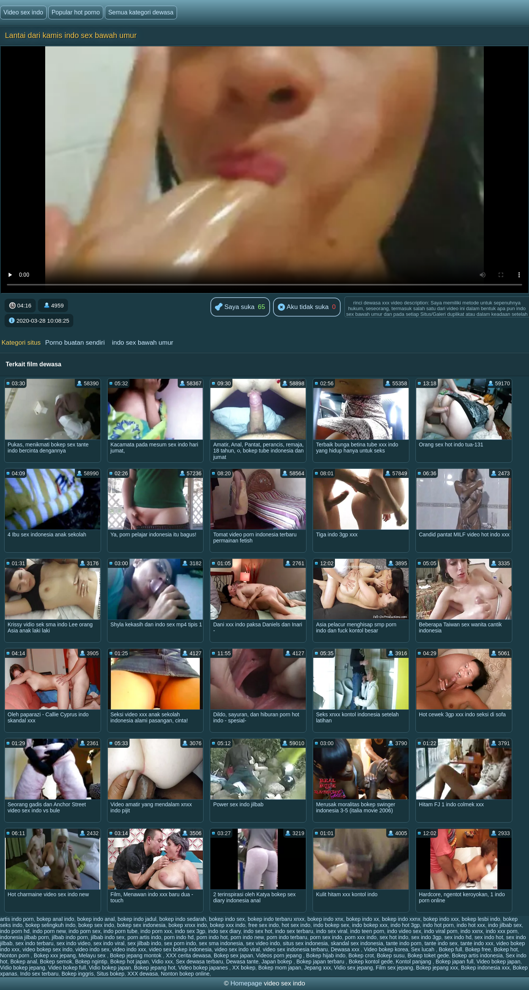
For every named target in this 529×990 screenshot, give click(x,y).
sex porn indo (180, 943)
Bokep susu (390, 955)
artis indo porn (17, 919)
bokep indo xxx (441, 919)
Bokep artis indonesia (477, 955)
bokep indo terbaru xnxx (276, 919)
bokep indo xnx (325, 919)
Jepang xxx (317, 968)
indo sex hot (257, 931)
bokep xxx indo (227, 925)
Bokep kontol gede (371, 961)
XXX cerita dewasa (188, 955)
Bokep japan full (455, 961)
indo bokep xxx (369, 925)
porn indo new (247, 937)
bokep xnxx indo (188, 925)
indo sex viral (331, 931)
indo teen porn (367, 931)
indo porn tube (120, 931)
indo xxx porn (501, 931)
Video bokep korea (386, 949)
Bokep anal (23, 961)
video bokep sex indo (47, 949)
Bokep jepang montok (136, 955)
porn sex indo (326, 937)
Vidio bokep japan (110, 968)
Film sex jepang (394, 968)
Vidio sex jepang (353, 968)
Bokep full (450, 949)
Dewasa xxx (346, 949)
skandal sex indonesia (357, 943)
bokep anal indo (55, 919)
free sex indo (263, 925)
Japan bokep (278, 961)
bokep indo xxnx (401, 919)
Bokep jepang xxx (437, 968)
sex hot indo (393, 937)
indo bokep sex (331, 925)
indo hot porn (438, 925)
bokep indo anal (96, 919)
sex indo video (74, 943)
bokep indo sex (227, 919)
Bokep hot (506, 949)
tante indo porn (403, 943)
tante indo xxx (477, 943)
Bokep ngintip (91, 961)
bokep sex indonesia (141, 925)
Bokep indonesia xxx (485, 968)
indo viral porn (441, 931)
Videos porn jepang (279, 955)
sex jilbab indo (144, 943)
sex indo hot (488, 937)
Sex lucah (423, 949)
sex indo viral (109, 943)
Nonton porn (15, 955)
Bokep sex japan (233, 955)
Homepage (246, 983)
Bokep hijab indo (326, 955)
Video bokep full (67, 968)
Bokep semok (56, 961)
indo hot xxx (471, 925)
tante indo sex (441, 943)
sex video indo (263, 943)
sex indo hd (458, 937)
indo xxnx (471, 931)
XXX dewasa (142, 974)
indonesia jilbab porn (24, 937)
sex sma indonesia (221, 943)
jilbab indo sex (108, 937)
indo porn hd (15, 931)
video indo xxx (129, 949)
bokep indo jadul (137, 919)
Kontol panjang (414, 961)
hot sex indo (296, 925)
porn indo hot (212, 937)
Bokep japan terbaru (321, 961)
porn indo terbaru (287, 937)
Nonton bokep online (185, 974)
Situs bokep (111, 974)
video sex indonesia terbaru (295, 949)
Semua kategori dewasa (141, 12)
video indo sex (92, 949)
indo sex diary (224, 931)
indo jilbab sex (505, 925)
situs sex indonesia (305, 943)
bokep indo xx (362, 919)
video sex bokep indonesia (180, 949)
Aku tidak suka (303, 307)
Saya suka (234, 307)
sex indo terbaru (34, 943)
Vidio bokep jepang (22, 968)
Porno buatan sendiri (75, 342)
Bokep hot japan (129, 961)
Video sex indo (23, 12)
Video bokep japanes (203, 968)
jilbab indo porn (70, 937)
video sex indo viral (237, 949)
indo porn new (49, 931)
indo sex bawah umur (143, 342)
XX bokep (244, 968)
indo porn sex (85, 931)
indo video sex (404, 931)
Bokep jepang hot (154, 968)
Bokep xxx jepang (55, 955)
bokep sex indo (96, 925)
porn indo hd (179, 937)
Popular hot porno (76, 12)
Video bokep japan (498, 961)
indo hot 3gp (405, 925)
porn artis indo (144, 937)
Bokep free (478, 949)
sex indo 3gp (426, 937)
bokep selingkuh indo (50, 925)
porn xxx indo (360, 937)
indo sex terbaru (294, 931)
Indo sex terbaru (39, 974)
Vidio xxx (162, 961)
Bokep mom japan (279, 968)
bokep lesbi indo (481, 919)
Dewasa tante (242, 961)
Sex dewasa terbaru (199, 961)
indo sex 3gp (190, 931)
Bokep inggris (78, 974)
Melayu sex (93, 955)
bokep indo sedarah (182, 919)
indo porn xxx (156, 931)
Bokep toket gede (428, 955)
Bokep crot (361, 955)
